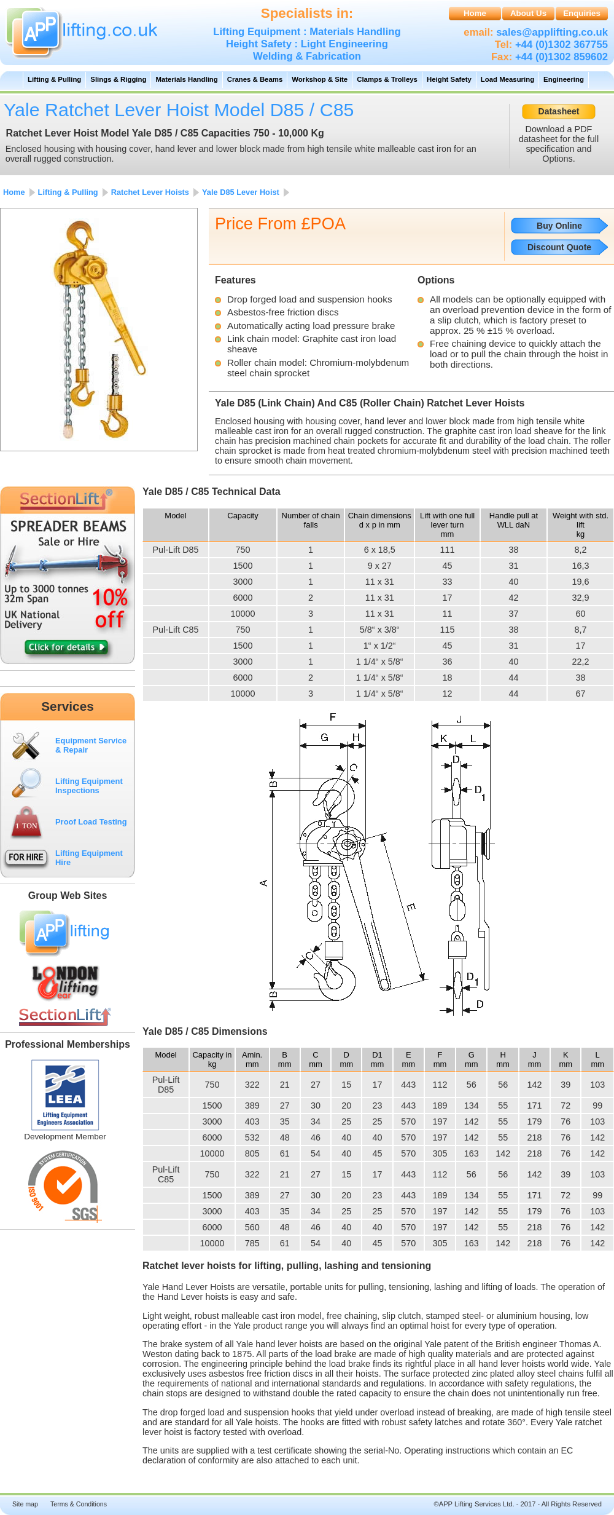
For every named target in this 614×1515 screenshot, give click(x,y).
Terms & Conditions (78, 1504)
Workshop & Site (320, 79)
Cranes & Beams (255, 79)
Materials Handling (186, 79)
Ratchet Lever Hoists (150, 192)
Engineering (563, 79)
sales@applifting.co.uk (551, 32)
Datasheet (559, 111)
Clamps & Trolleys (387, 79)
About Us (528, 13)
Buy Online (559, 226)
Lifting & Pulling (54, 79)
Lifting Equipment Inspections (89, 786)
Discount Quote (559, 247)
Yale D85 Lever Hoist (240, 192)
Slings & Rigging (118, 79)
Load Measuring (507, 79)
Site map (25, 1504)
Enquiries (581, 13)
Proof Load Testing (91, 821)
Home (475, 13)
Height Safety (449, 79)
